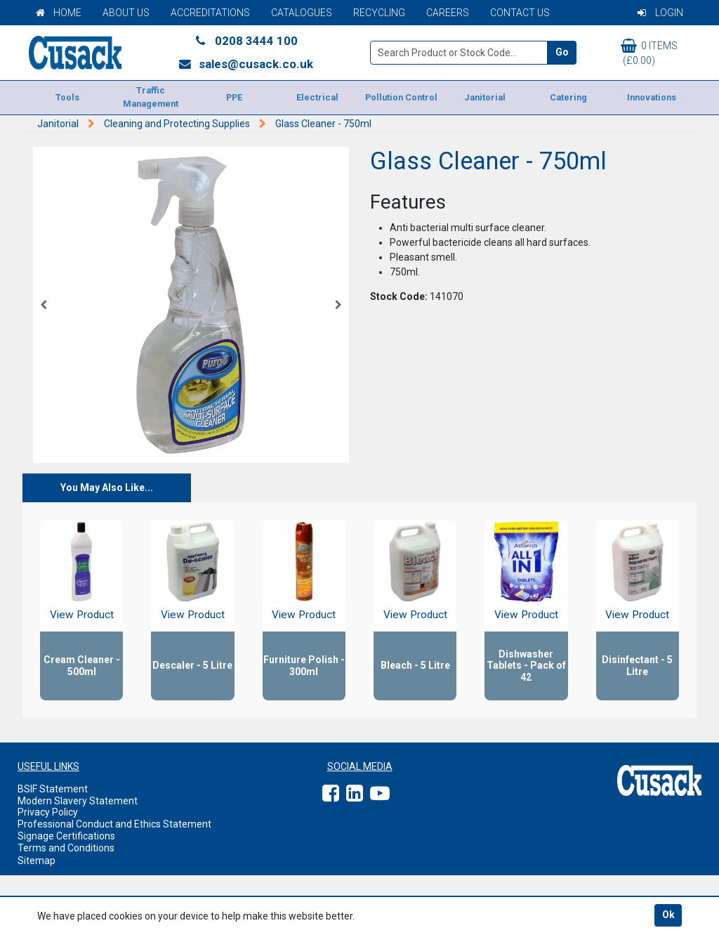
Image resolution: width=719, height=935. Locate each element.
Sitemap (36, 860)
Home (58, 12)
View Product (82, 614)
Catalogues (301, 12)
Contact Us (520, 12)
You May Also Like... (106, 487)
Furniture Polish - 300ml (304, 665)
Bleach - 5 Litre (415, 665)
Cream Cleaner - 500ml (82, 665)
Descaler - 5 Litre (192, 665)
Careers (447, 12)
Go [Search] (562, 52)
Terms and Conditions (66, 848)
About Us (126, 12)
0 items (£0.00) (649, 52)
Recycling (379, 12)
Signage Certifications (66, 836)
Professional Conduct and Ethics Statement (114, 824)
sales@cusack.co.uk (245, 64)
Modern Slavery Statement (78, 800)
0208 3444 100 (246, 41)
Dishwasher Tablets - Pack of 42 (526, 666)
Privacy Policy (48, 812)
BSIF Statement (53, 789)
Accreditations (210, 12)
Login (660, 12)
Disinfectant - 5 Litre (637, 665)
